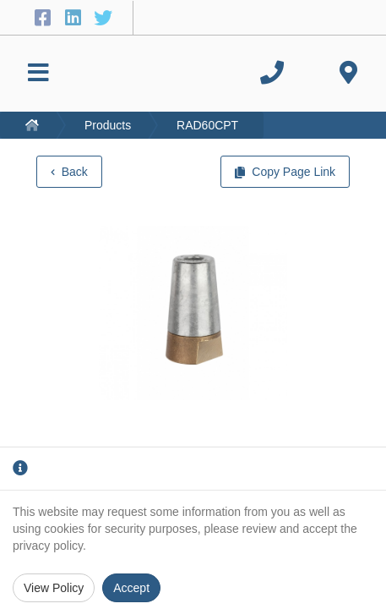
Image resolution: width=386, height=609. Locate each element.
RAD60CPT (207, 125)
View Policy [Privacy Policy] (54, 588)
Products (107, 125)
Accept (131, 588)
